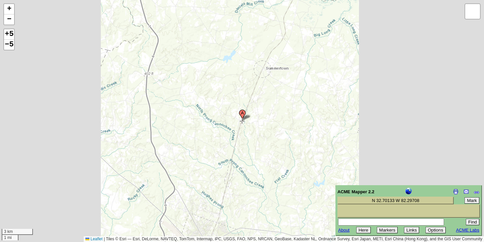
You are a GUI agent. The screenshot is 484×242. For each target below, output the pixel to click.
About (344, 230)
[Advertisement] (35, 194)
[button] (242, 115)
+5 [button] (9, 34)
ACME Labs (467, 230)
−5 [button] (9, 45)
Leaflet (94, 239)
